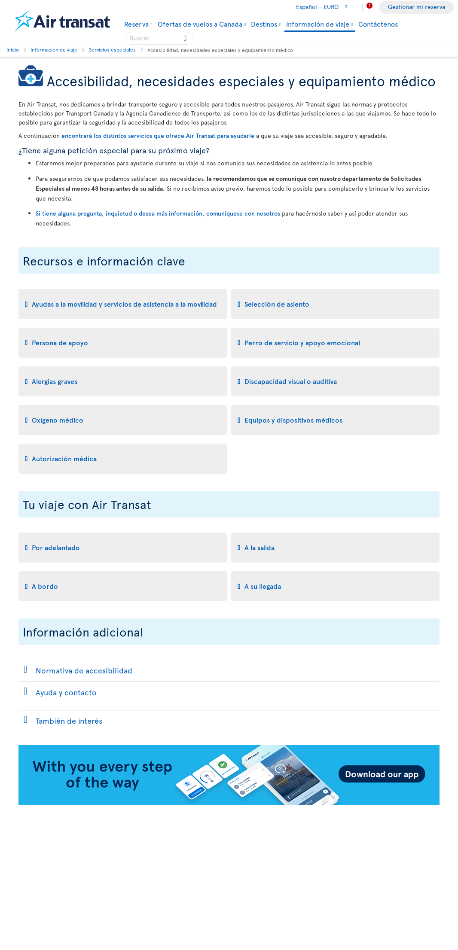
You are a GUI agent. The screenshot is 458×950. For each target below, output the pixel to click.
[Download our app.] (229, 803)
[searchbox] (159, 38)
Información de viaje (317, 24)
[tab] (122, 304)
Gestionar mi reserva (416, 7)
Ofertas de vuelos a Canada (200, 23)
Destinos (264, 23)
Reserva (136, 23)
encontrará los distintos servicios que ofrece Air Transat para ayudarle (157, 135)
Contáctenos (378, 23)
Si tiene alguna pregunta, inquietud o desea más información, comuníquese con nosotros (158, 213)
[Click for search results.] (185, 38)
